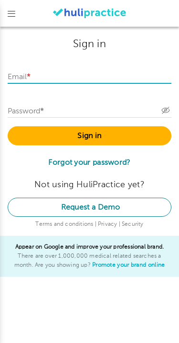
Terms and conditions (65, 224)
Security (133, 224)
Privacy (108, 224)
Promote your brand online (128, 265)
